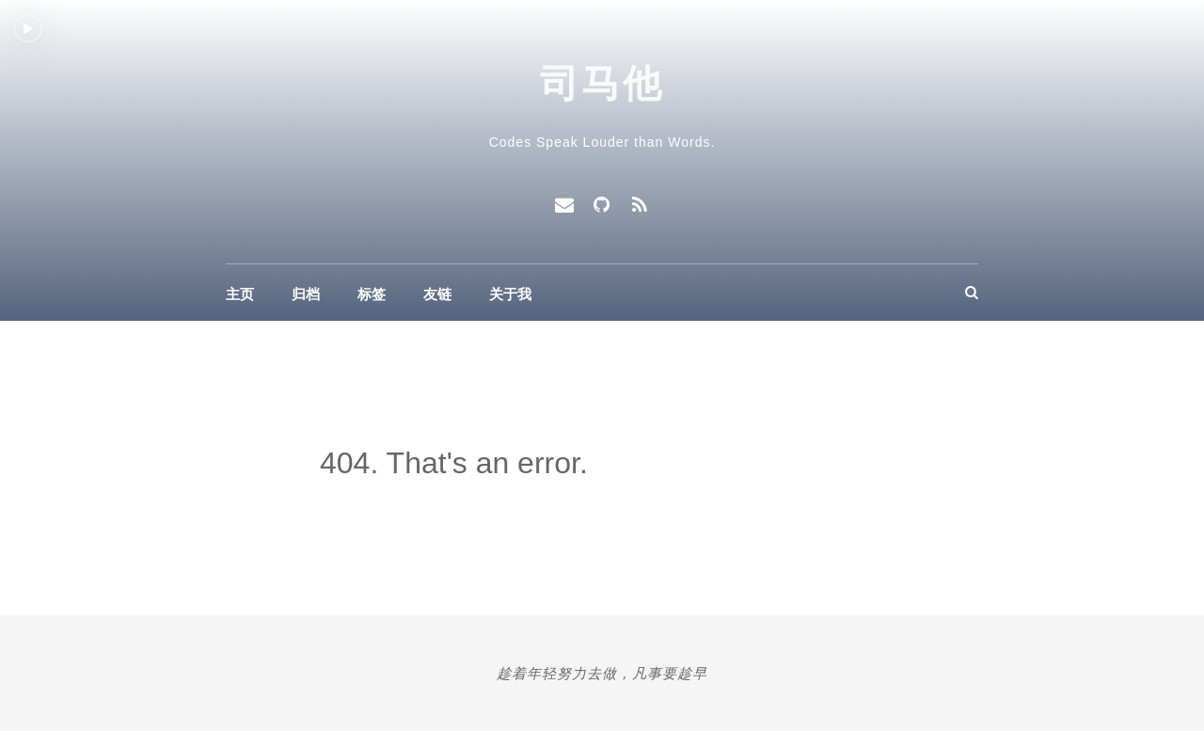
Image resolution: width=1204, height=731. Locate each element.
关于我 (510, 294)
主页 (240, 294)
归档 (306, 294)
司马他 (602, 83)
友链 (437, 294)
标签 (371, 294)
